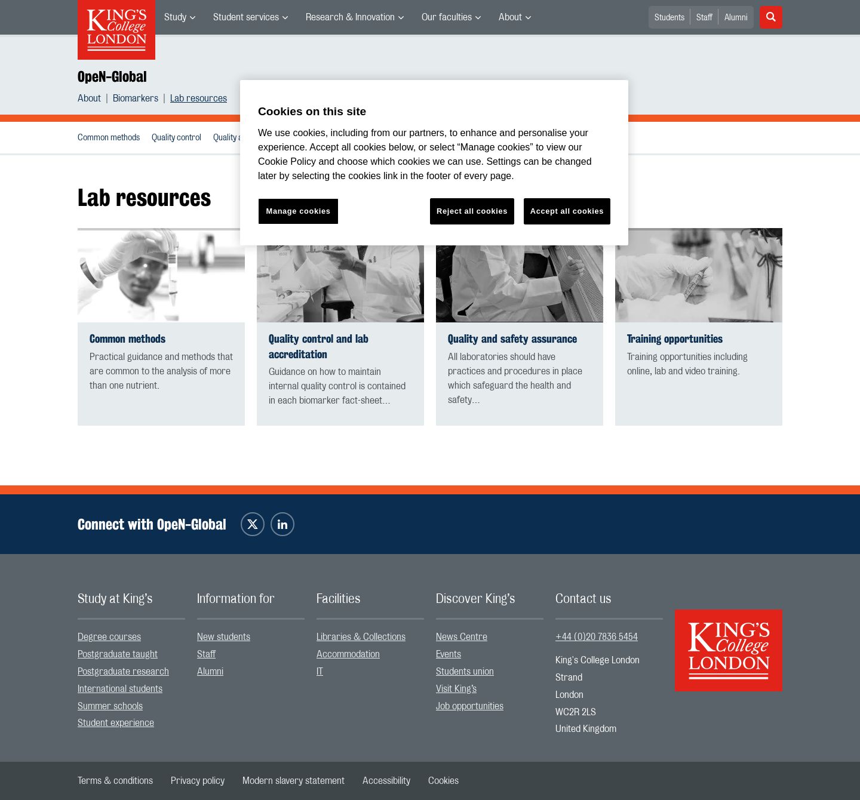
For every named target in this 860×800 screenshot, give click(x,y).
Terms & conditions (115, 781)
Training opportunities (675, 338)
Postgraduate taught (118, 654)
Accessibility (386, 781)
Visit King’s (456, 689)
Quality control (176, 138)
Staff (704, 18)
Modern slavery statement (293, 781)
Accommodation (348, 654)
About (510, 17)
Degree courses (109, 637)
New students (223, 637)
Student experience (116, 723)
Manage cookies (298, 211)
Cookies (443, 781)
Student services (246, 17)
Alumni (736, 18)
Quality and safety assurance (512, 338)
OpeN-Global (112, 76)
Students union (465, 671)
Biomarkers (135, 98)
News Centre (461, 637)
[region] (434, 162)
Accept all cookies (567, 211)
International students (120, 689)
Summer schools (110, 706)
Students (669, 18)
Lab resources (198, 98)
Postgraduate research (123, 671)
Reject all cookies (472, 211)
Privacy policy (198, 781)
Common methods (109, 138)
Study (175, 17)
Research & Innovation (350, 17)
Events (448, 654)
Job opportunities (469, 706)
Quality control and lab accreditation (318, 346)
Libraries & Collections (361, 637)
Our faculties (447, 17)
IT (320, 671)
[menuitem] (179, 17)
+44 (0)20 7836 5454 (596, 637)
